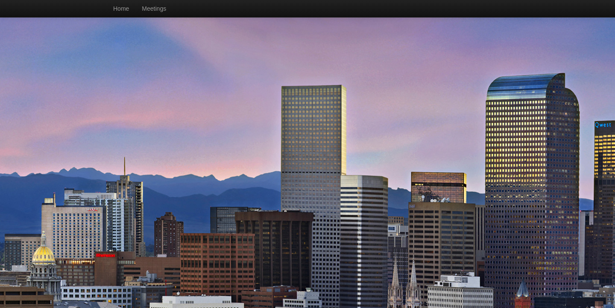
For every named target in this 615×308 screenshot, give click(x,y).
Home (121, 8)
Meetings (154, 8)
